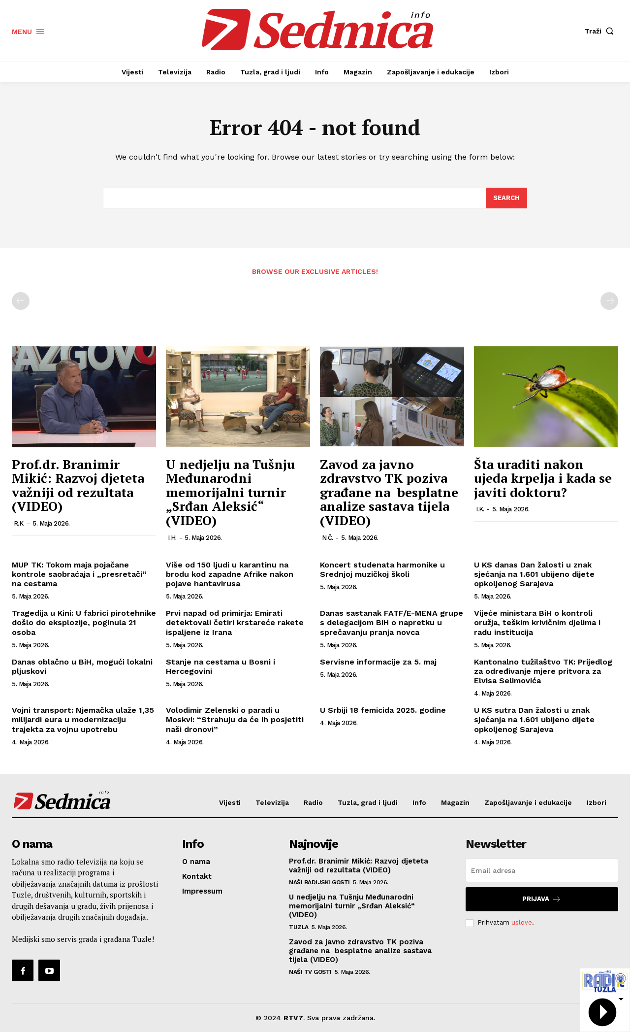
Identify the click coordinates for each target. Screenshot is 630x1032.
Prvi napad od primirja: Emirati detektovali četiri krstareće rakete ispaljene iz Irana (235, 622)
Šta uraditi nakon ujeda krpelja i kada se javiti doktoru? (543, 478)
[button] (601, 31)
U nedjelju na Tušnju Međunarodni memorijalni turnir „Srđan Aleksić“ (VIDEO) (230, 492)
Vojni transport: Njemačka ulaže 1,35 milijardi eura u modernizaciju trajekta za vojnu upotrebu (83, 719)
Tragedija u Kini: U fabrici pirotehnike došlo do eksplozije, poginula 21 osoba (84, 622)
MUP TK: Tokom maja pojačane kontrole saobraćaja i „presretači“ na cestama (79, 574)
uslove (521, 922)
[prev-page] (21, 301)
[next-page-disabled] (609, 301)
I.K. (480, 509)
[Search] (506, 198)
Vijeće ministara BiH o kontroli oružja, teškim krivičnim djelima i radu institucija (537, 622)
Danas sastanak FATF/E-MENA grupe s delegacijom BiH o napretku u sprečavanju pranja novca (391, 622)
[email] (542, 870)
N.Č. (327, 537)
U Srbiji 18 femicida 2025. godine (383, 710)
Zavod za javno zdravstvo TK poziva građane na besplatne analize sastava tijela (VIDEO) (389, 492)
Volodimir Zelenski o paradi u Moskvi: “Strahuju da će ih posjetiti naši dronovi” (235, 719)
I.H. (172, 537)
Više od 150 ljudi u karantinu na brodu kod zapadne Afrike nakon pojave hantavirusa (229, 574)
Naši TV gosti (310, 971)
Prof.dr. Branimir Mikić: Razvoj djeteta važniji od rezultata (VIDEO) (78, 485)
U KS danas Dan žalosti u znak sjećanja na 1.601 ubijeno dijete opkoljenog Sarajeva (534, 574)
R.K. (19, 523)
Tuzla (299, 927)
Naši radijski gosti (319, 882)
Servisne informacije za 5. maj (378, 661)
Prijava (541, 899)
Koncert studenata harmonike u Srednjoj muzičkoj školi (382, 569)
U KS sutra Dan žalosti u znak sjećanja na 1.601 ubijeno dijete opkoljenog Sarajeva (534, 719)
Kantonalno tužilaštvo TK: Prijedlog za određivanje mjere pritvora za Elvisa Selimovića (543, 671)
